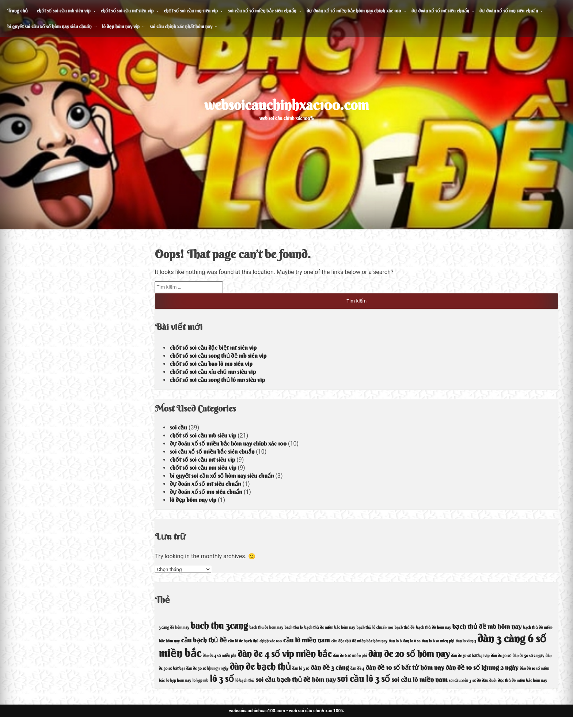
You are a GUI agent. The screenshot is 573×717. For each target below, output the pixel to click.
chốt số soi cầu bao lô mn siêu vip (211, 363)
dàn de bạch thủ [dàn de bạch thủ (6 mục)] (260, 666)
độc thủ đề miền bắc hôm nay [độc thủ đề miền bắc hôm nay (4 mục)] (522, 680)
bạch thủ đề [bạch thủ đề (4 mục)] (405, 627)
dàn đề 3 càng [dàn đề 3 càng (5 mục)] (330, 667)
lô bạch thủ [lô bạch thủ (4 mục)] (244, 680)
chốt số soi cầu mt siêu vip (127, 11)
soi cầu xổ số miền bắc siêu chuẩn (262, 11)
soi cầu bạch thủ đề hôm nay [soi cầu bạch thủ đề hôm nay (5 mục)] (296, 679)
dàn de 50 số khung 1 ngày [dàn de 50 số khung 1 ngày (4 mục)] (207, 668)
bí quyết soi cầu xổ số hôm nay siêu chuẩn (49, 26)
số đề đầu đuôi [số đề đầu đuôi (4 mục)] (485, 680)
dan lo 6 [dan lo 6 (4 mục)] (395, 641)
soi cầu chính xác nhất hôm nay (181, 26)
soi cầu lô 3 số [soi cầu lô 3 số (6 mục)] (363, 678)
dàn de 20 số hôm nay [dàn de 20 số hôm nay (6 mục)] (409, 653)
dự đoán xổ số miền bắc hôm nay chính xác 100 (354, 11)
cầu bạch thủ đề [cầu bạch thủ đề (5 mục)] (204, 640)
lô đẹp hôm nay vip (121, 26)
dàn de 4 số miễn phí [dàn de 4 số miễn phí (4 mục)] (219, 655)
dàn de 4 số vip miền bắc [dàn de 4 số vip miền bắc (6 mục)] (285, 653)
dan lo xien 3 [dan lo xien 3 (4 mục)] (466, 641)
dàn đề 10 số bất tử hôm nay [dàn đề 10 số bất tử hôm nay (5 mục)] (405, 667)
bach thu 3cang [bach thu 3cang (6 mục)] (219, 625)
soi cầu (178, 427)
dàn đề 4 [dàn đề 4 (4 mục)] (357, 668)
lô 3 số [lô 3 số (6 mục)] (222, 678)
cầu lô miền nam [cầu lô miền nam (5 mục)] (306, 640)
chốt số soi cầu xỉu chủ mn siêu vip (213, 371)
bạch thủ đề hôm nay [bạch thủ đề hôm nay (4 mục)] (433, 627)
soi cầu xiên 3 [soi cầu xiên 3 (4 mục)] (460, 680)
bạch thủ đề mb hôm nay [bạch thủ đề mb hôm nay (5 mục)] (486, 626)
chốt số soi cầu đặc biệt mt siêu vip (213, 347)
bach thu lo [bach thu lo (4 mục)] (294, 627)
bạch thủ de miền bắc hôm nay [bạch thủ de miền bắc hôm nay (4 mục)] (329, 627)
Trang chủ (17, 11)
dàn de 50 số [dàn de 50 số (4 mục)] (501, 655)
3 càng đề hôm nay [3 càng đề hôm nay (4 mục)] (174, 627)
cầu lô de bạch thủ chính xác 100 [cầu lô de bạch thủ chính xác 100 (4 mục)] (255, 641)
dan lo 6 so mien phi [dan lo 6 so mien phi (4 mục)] (438, 641)
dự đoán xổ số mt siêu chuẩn (440, 11)
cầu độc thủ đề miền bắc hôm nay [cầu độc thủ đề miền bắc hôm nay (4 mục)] (359, 641)
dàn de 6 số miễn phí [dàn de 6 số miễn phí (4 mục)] (350, 655)
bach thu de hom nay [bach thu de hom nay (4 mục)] (266, 627)
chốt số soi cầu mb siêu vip (63, 11)
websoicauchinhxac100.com (286, 105)
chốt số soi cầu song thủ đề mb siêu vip (218, 355)
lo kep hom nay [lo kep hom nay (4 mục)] (178, 680)
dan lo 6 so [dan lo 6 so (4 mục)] (411, 641)
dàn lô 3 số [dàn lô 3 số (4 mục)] (301, 668)
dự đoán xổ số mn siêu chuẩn (508, 11)
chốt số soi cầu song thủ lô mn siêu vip (217, 379)
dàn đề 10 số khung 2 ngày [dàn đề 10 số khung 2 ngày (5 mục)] (481, 667)
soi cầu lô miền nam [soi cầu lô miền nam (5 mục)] (419, 679)
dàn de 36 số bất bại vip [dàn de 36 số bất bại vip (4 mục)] (470, 655)
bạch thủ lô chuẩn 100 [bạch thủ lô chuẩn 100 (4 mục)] (374, 627)
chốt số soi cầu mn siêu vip (190, 11)
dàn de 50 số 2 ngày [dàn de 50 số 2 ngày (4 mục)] (528, 655)
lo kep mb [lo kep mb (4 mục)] (201, 680)
